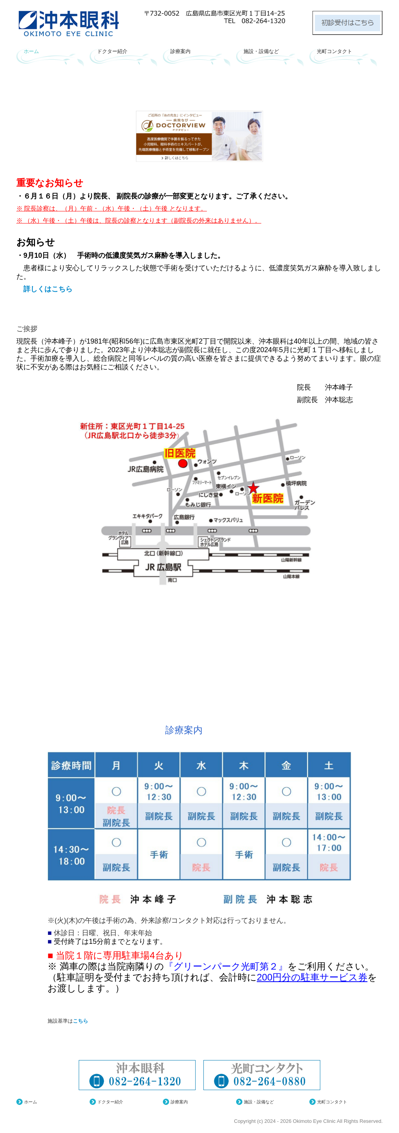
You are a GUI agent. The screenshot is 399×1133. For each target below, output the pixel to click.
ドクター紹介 (112, 51)
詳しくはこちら (44, 289)
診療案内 (180, 51)
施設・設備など (261, 51)
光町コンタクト (334, 51)
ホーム (31, 51)
